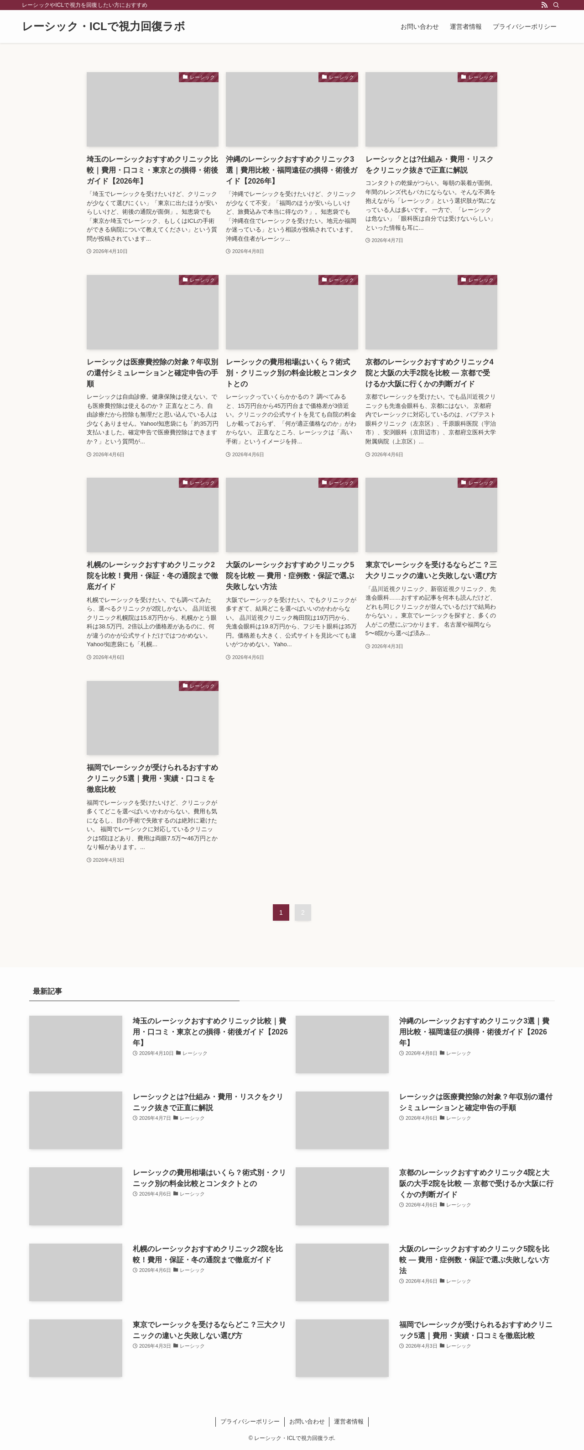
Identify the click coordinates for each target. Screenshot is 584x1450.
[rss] (544, 5)
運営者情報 (349, 1421)
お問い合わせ (307, 1421)
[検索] (556, 5)
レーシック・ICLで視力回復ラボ (103, 26)
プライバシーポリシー (250, 1421)
